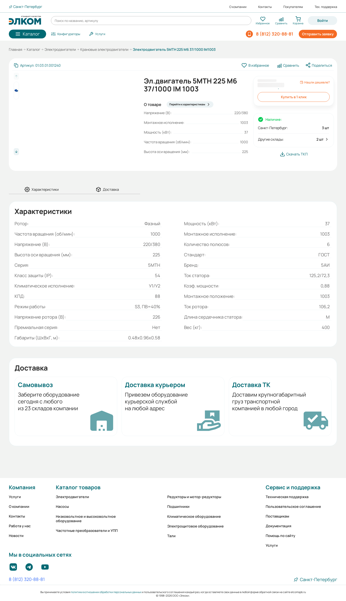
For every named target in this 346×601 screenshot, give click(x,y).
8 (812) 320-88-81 (27, 579)
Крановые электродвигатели (104, 49)
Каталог (33, 49)
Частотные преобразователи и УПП (87, 530)
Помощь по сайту (280, 535)
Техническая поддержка (287, 497)
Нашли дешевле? (315, 82)
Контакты (265, 7)
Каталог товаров (78, 487)
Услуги (15, 497)
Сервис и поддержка (293, 487)
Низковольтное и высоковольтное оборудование (86, 518)
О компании (237, 7)
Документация (278, 526)
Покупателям (293, 7)
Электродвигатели (60, 49)
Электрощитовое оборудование (195, 526)
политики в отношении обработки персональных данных (106, 592)
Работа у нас (20, 526)
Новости (16, 535)
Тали (171, 536)
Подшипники (178, 506)
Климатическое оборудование (194, 516)
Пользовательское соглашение (293, 506)
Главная (15, 49)
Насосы (62, 506)
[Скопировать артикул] (37, 65)
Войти (322, 20)
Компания (22, 487)
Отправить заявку (318, 34)
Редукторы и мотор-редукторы (194, 497)
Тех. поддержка (326, 7)
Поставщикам (277, 516)
